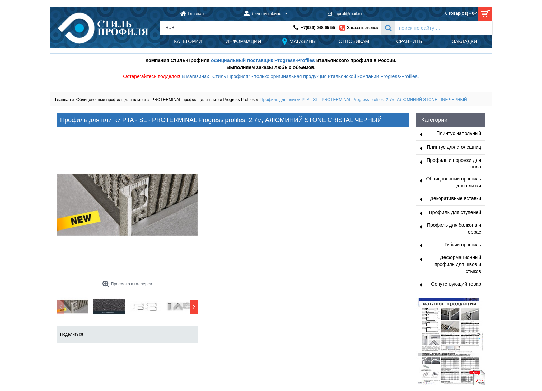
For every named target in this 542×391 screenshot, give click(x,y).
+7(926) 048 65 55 (318, 27)
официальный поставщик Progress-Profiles (263, 60)
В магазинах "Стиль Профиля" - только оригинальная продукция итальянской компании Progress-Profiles (299, 76)
